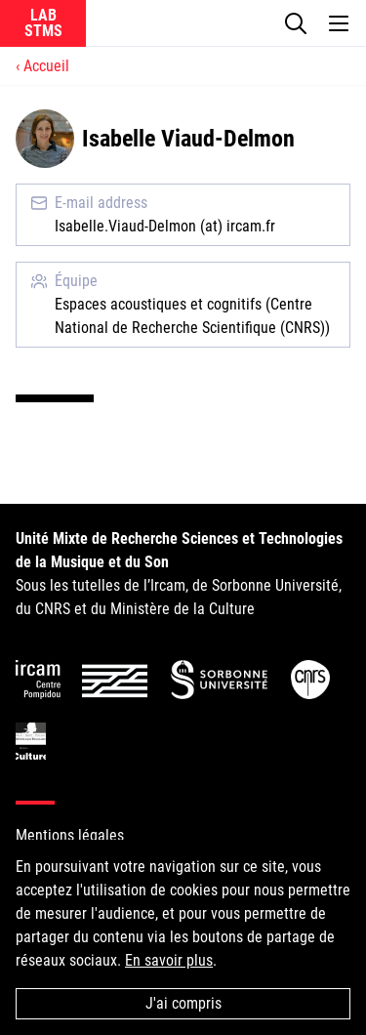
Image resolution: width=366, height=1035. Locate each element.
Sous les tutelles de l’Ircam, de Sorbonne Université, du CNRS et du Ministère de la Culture (179, 573)
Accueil (46, 66)
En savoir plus (169, 960)
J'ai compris (183, 1003)
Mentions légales (70, 835)
